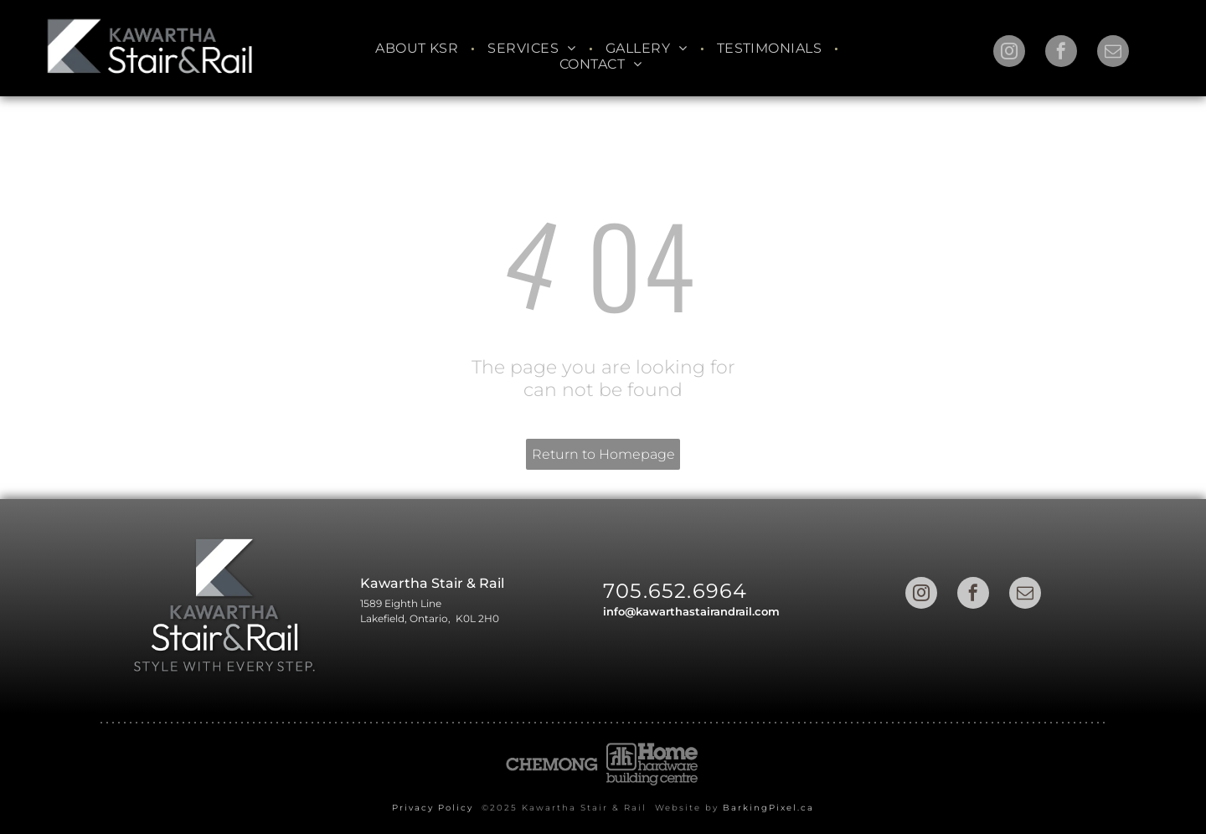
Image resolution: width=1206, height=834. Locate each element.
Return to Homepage (603, 454)
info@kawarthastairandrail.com (691, 611)
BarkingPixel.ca (768, 807)
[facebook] (1061, 53)
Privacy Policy (432, 807)
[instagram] (1009, 53)
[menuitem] (419, 48)
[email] (1113, 53)
